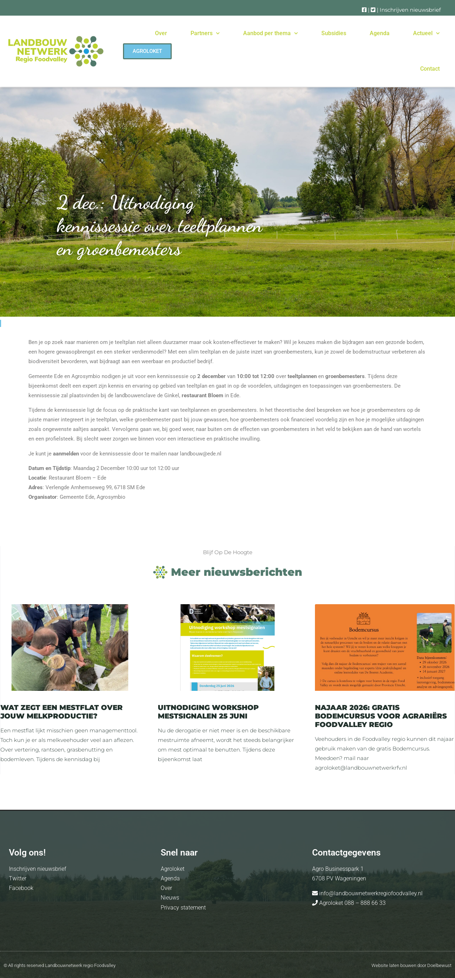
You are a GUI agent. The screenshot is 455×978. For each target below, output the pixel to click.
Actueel (426, 33)
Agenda (380, 33)
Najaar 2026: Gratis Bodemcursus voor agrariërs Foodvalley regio (381, 716)
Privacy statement (183, 907)
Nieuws (170, 897)
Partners (205, 33)
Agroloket (172, 868)
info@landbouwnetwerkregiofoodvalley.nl (370, 893)
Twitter (17, 878)
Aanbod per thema (270, 33)
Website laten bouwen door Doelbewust (411, 965)
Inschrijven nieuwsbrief (410, 9)
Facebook (21, 888)
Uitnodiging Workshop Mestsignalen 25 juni (208, 711)
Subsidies (333, 33)
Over (161, 33)
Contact (430, 68)
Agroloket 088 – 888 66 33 (352, 903)
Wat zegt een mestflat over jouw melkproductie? (61, 711)
